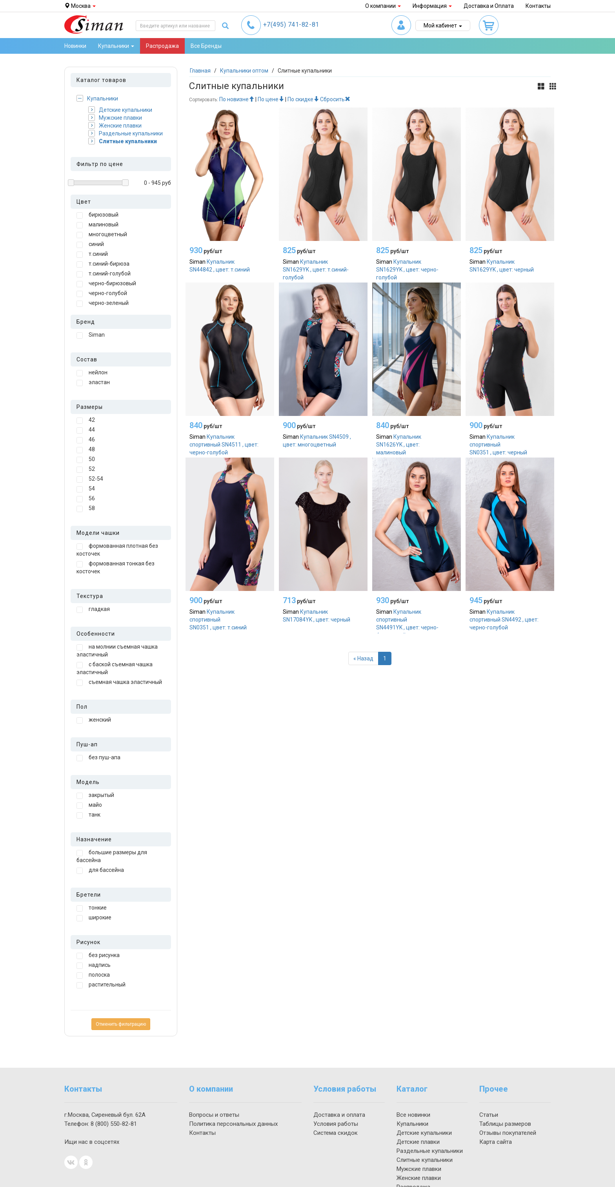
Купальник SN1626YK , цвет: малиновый (398, 445)
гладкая (93, 609)
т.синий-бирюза (102, 264)
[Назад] (363, 658)
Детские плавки (418, 1141)
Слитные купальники (122, 141)
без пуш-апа (98, 757)
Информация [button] (432, 6)
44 (85, 430)
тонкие (91, 908)
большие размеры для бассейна (111, 856)
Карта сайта (495, 1141)
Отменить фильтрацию (121, 1024)
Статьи (488, 1114)
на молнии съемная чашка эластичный (117, 651)
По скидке (303, 99)
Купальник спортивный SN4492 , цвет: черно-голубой (504, 620)
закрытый (95, 795)
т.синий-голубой (103, 273)
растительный (101, 984)
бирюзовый (97, 215)
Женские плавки (115, 125)
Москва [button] (80, 6)
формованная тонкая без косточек (115, 567)
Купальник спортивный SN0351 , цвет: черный (498, 445)
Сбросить (335, 99)
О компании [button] (383, 6)
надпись (93, 965)
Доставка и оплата (339, 1114)
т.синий (92, 254)
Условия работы (335, 1123)
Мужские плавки (115, 117)
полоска (93, 975)
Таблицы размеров (505, 1123)
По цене (271, 99)
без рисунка (98, 955)
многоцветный (101, 234)
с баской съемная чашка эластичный (114, 668)
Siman (90, 335)
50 (85, 459)
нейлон (91, 372)
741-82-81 (291, 24)
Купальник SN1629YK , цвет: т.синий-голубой (316, 270)
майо (89, 805)
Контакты (538, 6)
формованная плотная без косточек (117, 550)
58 (85, 508)
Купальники (97, 98)
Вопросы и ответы (214, 1114)
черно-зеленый (102, 303)
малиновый (97, 224)
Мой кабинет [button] (443, 25)
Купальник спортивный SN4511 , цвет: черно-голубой (223, 445)
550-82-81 (114, 1123)
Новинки (75, 46)
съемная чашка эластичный (119, 682)
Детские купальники (120, 109)
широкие (93, 917)
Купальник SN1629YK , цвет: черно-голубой (407, 270)
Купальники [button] (116, 46)
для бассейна (100, 870)
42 (85, 420)
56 (85, 498)
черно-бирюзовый (106, 283)
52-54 (89, 479)
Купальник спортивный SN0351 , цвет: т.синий (218, 620)
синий (90, 244)
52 (85, 469)
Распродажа (162, 46)
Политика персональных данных (233, 1123)
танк (88, 815)
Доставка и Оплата (489, 6)
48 (85, 449)
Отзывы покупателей (507, 1132)
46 (85, 439)
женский (93, 720)
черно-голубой (101, 293)
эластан (93, 382)
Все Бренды (206, 46)
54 (85, 488)
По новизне (236, 99)
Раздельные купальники (125, 133)
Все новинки (413, 1114)
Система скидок (335, 1132)
